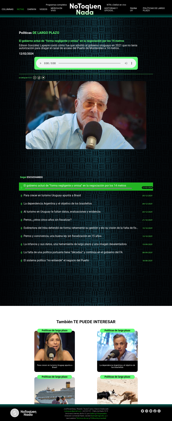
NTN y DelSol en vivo (116, 4)
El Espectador (101, 413)
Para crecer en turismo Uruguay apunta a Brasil (52, 195)
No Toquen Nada (23, 413)
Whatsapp (34, 77)
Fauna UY (133, 9)
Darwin (31, 9)
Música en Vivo (56, 9)
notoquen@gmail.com (72, 411)
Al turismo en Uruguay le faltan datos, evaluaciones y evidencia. (62, 211)
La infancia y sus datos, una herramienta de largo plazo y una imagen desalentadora (75, 244)
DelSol (92, 413)
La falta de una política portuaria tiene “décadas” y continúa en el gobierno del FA (73, 252)
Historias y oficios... (111, 9)
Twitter (43, 77)
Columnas (7, 9)
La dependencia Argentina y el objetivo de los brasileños (58, 203)
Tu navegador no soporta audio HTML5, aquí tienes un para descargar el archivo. (86, 63)
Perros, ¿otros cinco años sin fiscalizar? (48, 219)
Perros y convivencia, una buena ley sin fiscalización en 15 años (62, 236)
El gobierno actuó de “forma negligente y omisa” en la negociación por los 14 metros (78, 186)
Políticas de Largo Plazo (154, 9)
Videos (43, 9)
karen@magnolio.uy (98, 416)
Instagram (146, 411)
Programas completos (56, 4)
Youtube (150, 411)
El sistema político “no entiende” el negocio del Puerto (56, 260)
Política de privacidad (98, 418)
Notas (20, 9)
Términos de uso (82, 418)
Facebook (39, 77)
